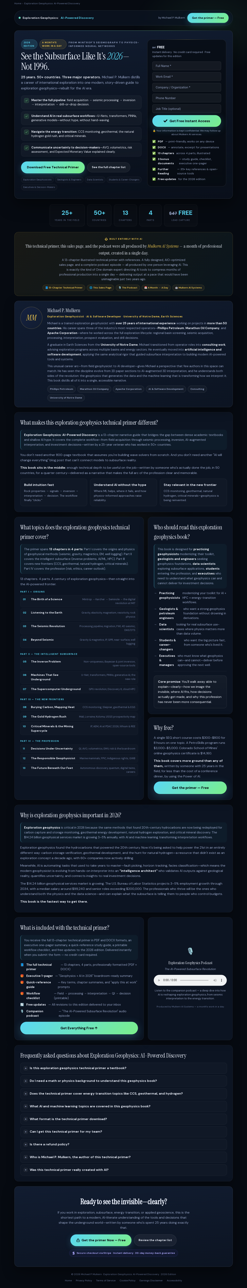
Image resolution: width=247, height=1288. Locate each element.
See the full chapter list (109, 167)
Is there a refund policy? (49, 1144)
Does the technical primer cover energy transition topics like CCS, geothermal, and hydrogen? (106, 1093)
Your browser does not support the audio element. (190, 980)
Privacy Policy (84, 1280)
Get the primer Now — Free (101, 1240)
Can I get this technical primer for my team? (66, 1131)
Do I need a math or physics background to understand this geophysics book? (93, 1081)
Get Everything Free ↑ (79, 1028)
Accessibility (174, 1280)
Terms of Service (106, 1280)
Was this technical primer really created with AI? (69, 1170)
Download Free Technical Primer (53, 167)
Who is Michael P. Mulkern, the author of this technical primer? (80, 1157)
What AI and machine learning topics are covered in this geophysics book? (90, 1106)
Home (17, 3)
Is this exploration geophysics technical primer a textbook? (78, 1068)
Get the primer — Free (208, 18)
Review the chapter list (155, 1240)
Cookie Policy (128, 1280)
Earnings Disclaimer (151, 1280)
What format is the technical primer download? (68, 1119)
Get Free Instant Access (186, 121)
